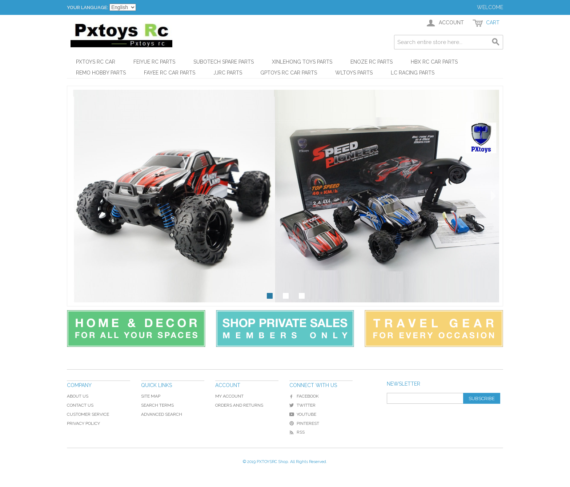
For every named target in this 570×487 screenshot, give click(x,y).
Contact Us (80, 405)
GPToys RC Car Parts (288, 73)
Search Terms (157, 405)
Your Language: (87, 7)
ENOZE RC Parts (371, 62)
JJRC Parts (227, 73)
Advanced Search (161, 414)
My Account (229, 396)
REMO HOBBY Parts (101, 73)
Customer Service (88, 414)
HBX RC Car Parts (434, 62)
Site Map (150, 396)
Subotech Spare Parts (223, 62)
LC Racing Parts (412, 73)
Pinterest (304, 423)
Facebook (304, 396)
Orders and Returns (239, 405)
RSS (297, 432)
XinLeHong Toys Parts (302, 62)
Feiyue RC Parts (154, 62)
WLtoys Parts (354, 73)
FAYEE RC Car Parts (169, 73)
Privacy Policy (83, 423)
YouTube (302, 414)
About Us (77, 396)
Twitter (302, 405)
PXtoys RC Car (95, 62)
